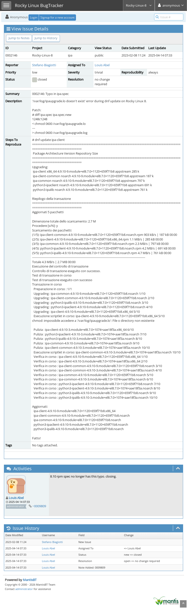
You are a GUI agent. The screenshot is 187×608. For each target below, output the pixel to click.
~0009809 (39, 506)
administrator (24, 589)
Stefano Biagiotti (44, 65)
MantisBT (30, 580)
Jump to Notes (19, 38)
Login (33, 17)
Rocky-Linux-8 (139, 5)
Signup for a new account (57, 17)
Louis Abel (102, 65)
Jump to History (46, 38)
